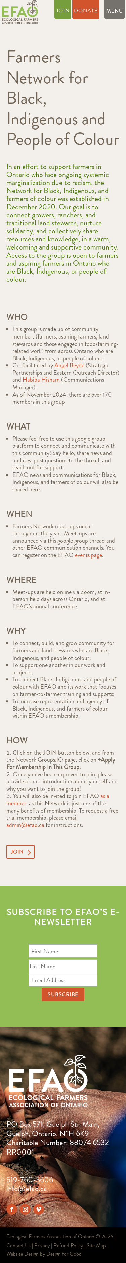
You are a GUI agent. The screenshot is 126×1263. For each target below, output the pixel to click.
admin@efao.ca (25, 825)
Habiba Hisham (41, 379)
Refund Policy (68, 1245)
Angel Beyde (69, 365)
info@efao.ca (26, 1188)
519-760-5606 (29, 1179)
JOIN (17, 852)
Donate (86, 11)
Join (63, 11)
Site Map (96, 1245)
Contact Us (18, 1245)
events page (88, 555)
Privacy (42, 1245)
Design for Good (64, 1254)
